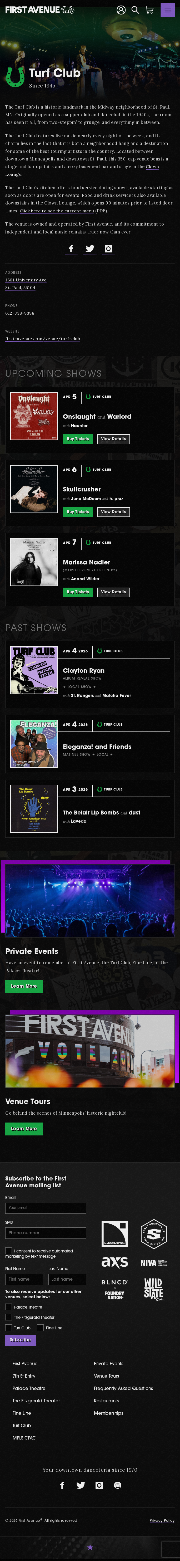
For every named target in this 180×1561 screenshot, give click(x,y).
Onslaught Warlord (103, 417)
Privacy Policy (162, 1522)
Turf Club (18, 1329)
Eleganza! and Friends (103, 747)
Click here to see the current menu (57, 210)
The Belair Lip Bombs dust (108, 813)
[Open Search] (135, 10)
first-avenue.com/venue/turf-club (43, 338)
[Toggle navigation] (168, 10)
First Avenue (26, 1365)
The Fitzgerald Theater (29, 1319)
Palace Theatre (23, 1308)
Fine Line (49, 1329)
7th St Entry (25, 1378)
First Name (15, 1270)
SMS (9, 1224)
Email (10, 1199)
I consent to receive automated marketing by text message (39, 1254)
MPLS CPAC (25, 1440)
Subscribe (20, 1342)
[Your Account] (121, 10)
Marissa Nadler (91, 562)
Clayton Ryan (87, 671)
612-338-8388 (19, 313)
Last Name (58, 1270)
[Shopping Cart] (150, 10)
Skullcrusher (85, 489)
